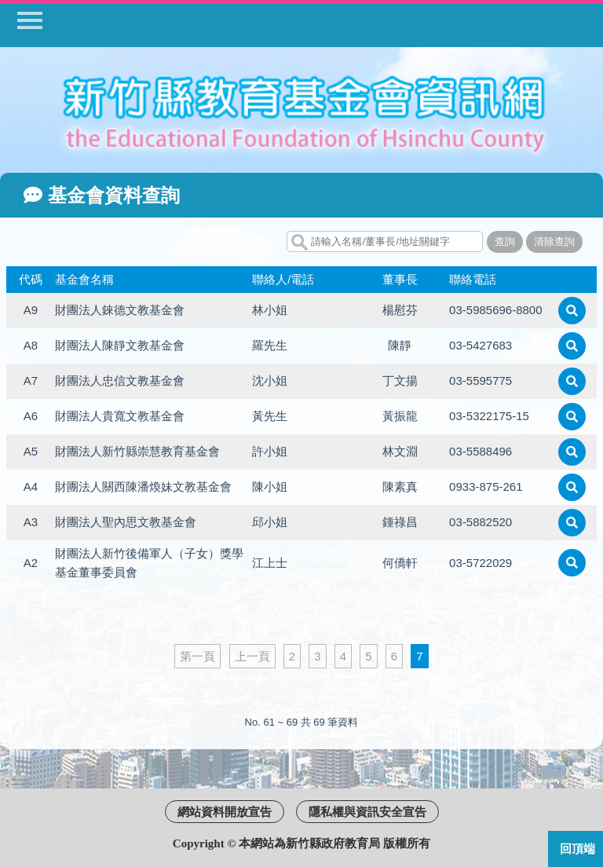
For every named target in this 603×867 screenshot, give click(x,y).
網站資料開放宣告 (224, 811)
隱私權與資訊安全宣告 (367, 811)
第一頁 (197, 656)
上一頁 (252, 656)
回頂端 (577, 848)
